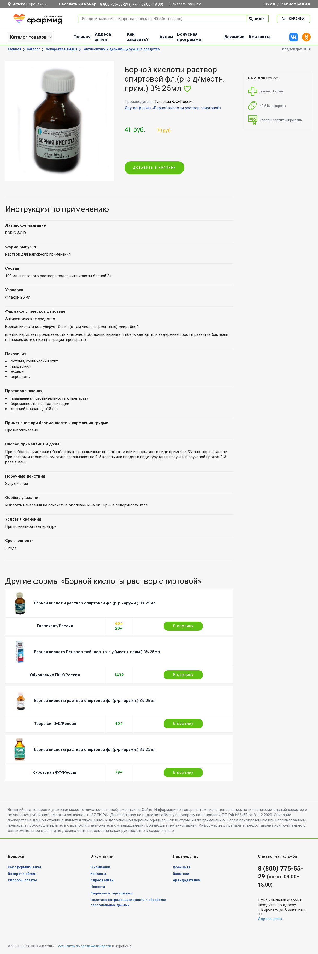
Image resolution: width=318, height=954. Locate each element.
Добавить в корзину (154, 168)
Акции (166, 36)
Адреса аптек (103, 37)
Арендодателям (187, 880)
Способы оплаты (22, 880)
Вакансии (234, 36)
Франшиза (181, 867)
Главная (82, 36)
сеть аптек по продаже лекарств (84, 946)
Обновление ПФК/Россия (55, 675)
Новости (97, 887)
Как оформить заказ (25, 867)
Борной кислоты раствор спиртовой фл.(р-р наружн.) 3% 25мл (95, 603)
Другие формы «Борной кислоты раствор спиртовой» (173, 108)
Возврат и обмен (22, 874)
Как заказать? (138, 37)
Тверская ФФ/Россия (55, 723)
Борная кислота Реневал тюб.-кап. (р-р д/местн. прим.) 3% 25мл (97, 651)
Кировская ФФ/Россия (55, 772)
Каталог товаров (28, 37)
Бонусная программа (189, 37)
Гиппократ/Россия (55, 626)
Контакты (259, 36)
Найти (255, 19)
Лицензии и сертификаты (111, 893)
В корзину (183, 626)
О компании (100, 867)
